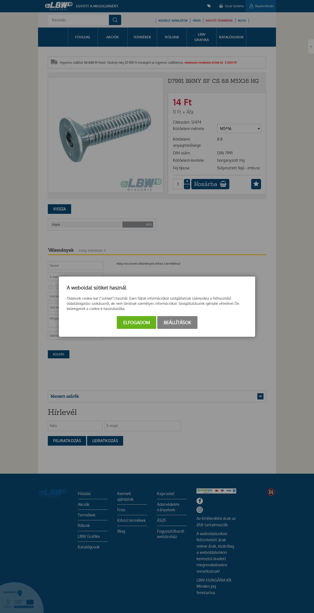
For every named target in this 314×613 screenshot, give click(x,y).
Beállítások (177, 322)
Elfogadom (136, 322)
